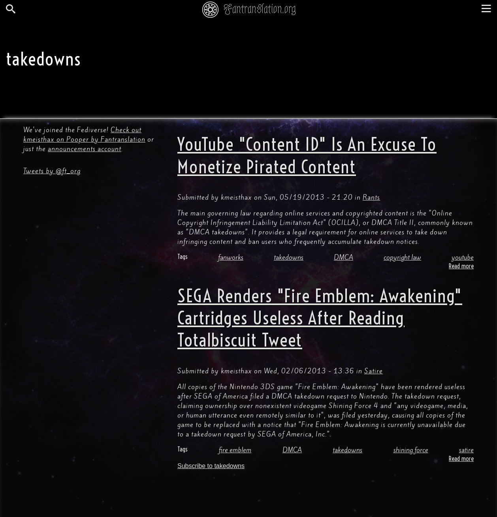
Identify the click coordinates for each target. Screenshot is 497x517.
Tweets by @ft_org (52, 171)
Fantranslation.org (260, 9)
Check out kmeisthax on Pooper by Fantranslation (84, 134)
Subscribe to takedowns (211, 466)
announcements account (84, 149)
